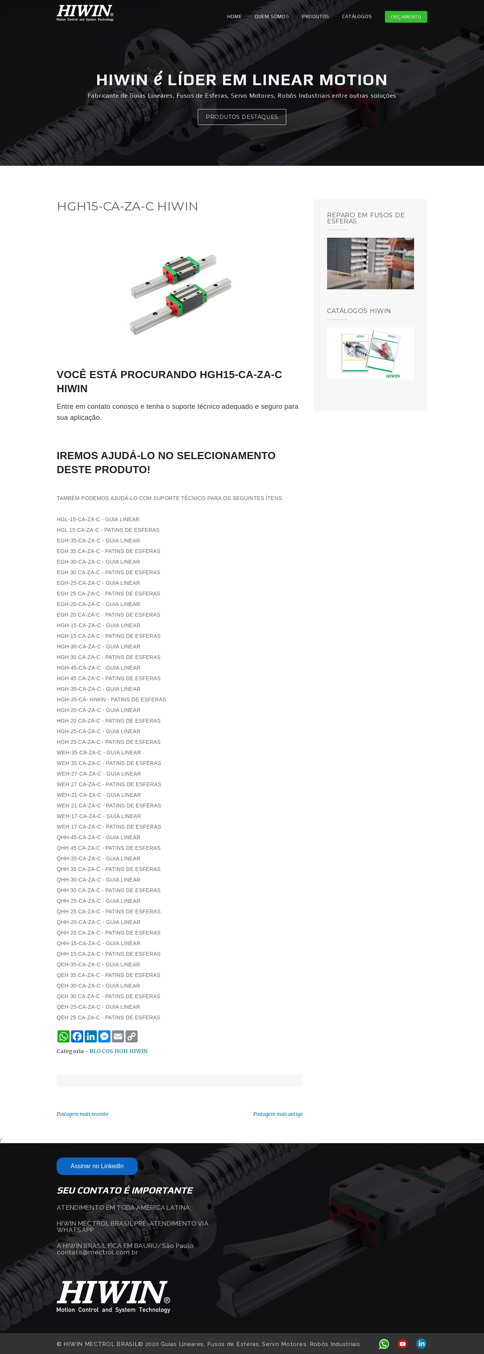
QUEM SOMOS (272, 16)
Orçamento (406, 17)
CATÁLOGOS (357, 16)
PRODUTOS (315, 16)
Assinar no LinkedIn (97, 1166)
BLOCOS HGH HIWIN (119, 1051)
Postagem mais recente (83, 1114)
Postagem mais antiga (277, 1114)
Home (234, 16)
